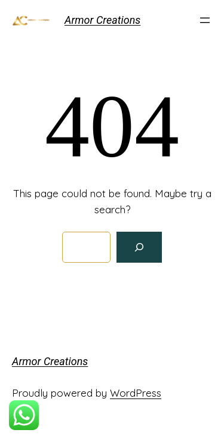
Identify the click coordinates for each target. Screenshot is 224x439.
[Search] (139, 247)
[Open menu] (205, 20)
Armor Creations (102, 20)
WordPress (135, 393)
